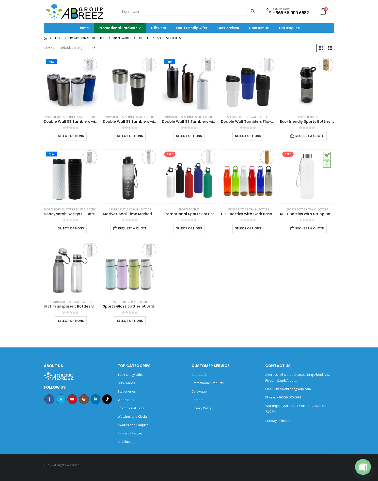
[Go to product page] (71, 84)
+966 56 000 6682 (291, 13)
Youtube (72, 399)
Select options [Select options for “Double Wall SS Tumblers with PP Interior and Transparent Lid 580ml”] (71, 136)
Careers (197, 399)
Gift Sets (158, 27)
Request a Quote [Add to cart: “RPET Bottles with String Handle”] (309, 228)
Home (84, 27)
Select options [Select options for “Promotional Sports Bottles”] (189, 228)
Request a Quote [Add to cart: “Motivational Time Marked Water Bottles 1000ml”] (132, 228)
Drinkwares (126, 383)
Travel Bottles (259, 117)
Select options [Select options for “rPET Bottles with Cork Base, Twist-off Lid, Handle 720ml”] (248, 228)
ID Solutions (126, 441)
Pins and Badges (130, 433)
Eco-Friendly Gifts (191, 27)
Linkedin (95, 399)
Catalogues (289, 27)
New (51, 61)
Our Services (228, 27)
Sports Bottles (54, 117)
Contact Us (259, 27)
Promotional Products (121, 26)
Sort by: (49, 48)
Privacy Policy (201, 408)
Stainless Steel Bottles (81, 117)
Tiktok (107, 399)
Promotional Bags (131, 408)
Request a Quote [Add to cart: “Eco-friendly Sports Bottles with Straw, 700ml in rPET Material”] (309, 136)
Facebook (49, 399)
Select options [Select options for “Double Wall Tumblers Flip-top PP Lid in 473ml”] (248, 136)
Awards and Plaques (133, 425)
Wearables (126, 399)
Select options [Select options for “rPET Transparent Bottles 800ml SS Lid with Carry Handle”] (71, 321)
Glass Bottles (119, 302)
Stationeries (127, 391)
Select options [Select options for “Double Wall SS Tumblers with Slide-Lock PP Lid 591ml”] (130, 136)
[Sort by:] (77, 48)
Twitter (61, 399)
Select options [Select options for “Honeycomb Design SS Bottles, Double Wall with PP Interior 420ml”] (71, 228)
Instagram (84, 399)
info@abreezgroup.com (293, 389)
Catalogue (199, 391)
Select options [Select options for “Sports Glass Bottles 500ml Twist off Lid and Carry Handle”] (130, 321)
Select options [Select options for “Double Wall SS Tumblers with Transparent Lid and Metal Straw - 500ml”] (189, 136)
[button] (320, 48)
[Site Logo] (74, 11)
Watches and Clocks (133, 416)
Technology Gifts (130, 374)
